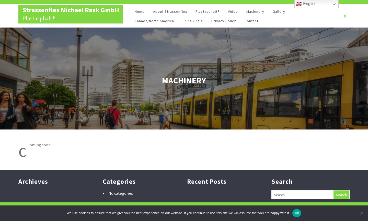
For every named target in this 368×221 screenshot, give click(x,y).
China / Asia (192, 21)
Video (233, 12)
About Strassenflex (170, 12)
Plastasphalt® (207, 12)
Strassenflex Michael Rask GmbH (70, 10)
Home (140, 12)
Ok (297, 213)
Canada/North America (154, 21)
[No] (361, 213)
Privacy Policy (223, 21)
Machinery (255, 12)
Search (341, 194)
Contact (251, 21)
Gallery (279, 12)
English (306, 4)
